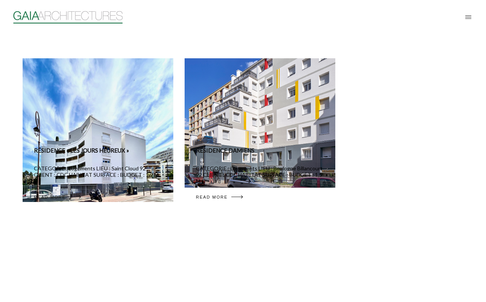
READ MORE (57, 197)
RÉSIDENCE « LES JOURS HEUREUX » (81, 150)
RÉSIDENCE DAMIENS (225, 150)
